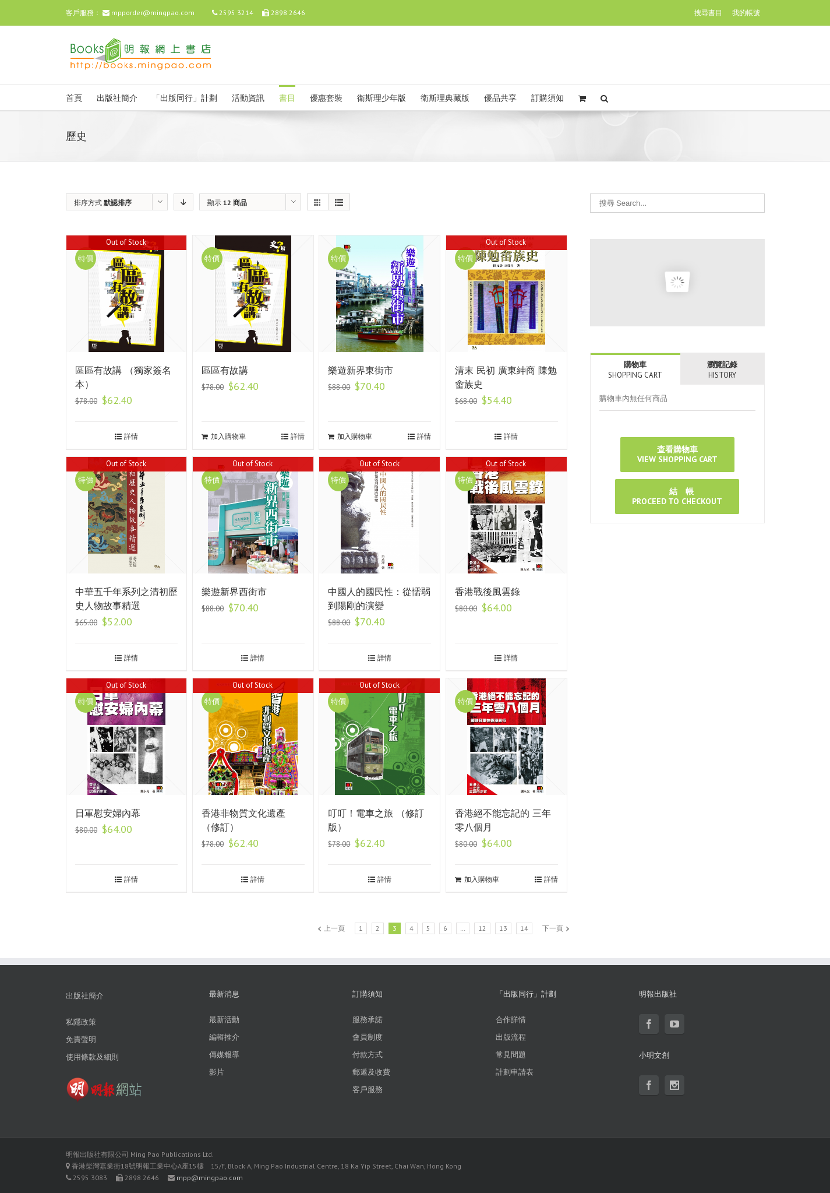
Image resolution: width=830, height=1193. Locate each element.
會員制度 (367, 1037)
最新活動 (224, 1020)
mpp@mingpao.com (209, 1177)
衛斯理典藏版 (445, 98)
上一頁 (334, 928)
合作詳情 (511, 1020)
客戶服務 (367, 1090)
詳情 (131, 436)
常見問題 (511, 1055)
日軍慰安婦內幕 (107, 813)
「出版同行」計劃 (184, 98)
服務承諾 (367, 1020)
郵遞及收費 (371, 1072)
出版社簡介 (117, 98)
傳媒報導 (224, 1055)
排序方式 (103, 202)
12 (482, 928)
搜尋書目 (708, 12)
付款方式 (367, 1055)
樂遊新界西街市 (234, 591)
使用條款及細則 (92, 1057)
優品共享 (500, 98)
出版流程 (511, 1037)
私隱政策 (81, 1022)
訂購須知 (547, 98)
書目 (287, 98)
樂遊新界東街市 (360, 370)
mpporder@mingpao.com (153, 12)
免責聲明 (81, 1039)
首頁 (74, 98)
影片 (216, 1072)
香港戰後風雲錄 (487, 591)
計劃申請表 (515, 1072)
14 (524, 928)
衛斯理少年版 (381, 98)
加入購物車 (228, 436)
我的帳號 (746, 12)
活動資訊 (248, 98)
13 (503, 928)
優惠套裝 (326, 98)
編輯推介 (224, 1037)
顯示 (227, 202)
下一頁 (552, 928)
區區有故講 (225, 370)
